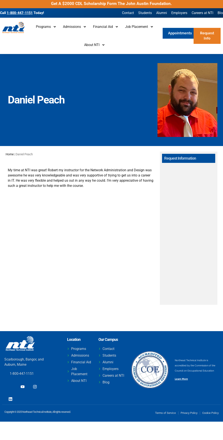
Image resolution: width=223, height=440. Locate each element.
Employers (179, 13)
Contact (128, 13)
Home (10, 154)
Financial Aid (106, 27)
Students (145, 13)
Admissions (75, 27)
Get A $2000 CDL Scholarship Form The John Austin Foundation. (111, 3)
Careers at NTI (202, 13)
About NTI (94, 45)
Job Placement (139, 27)
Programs (46, 27)
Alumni (161, 13)
